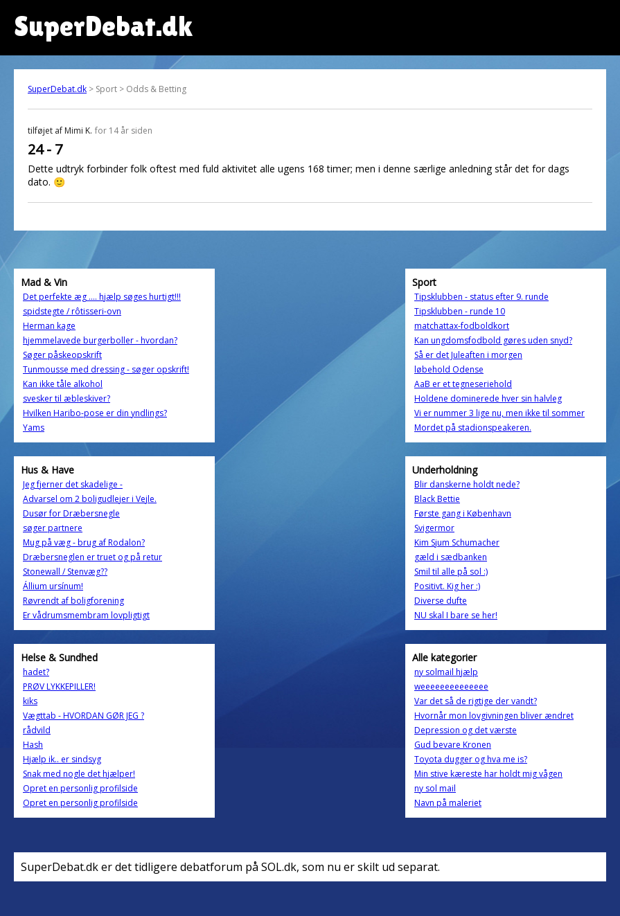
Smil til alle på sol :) (451, 571)
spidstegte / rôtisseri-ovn (72, 311)
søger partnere (52, 528)
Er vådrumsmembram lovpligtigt (86, 615)
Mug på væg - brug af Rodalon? (84, 542)
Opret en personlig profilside (80, 788)
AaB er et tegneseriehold (463, 384)
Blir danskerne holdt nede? (467, 484)
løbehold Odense (449, 369)
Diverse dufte (440, 601)
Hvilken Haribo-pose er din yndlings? (95, 413)
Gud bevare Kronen (452, 745)
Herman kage (49, 326)
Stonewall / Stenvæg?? (65, 571)
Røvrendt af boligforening (73, 601)
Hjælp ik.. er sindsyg (62, 759)
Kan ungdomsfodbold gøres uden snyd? (493, 340)
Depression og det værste (465, 730)
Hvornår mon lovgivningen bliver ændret (494, 715)
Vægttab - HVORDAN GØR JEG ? (83, 715)
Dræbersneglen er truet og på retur (92, 557)
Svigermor (434, 528)
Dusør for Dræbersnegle (71, 513)
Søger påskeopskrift (62, 355)
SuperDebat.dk (57, 89)
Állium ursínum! (53, 586)
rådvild (37, 730)
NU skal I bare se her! (455, 615)
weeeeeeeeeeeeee (451, 686)
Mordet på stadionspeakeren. (472, 427)
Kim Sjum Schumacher (456, 542)
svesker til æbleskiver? (66, 398)
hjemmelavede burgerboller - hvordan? (100, 340)
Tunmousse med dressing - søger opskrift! (106, 369)
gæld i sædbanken (450, 557)
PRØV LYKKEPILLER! (59, 686)
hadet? (36, 672)
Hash (33, 745)
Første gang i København (462, 513)
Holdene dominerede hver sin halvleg (488, 398)
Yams (33, 427)
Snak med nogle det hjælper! (79, 774)
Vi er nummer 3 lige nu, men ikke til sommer (499, 413)
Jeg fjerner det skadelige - (73, 484)
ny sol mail (435, 788)
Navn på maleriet (447, 803)
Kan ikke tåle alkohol (63, 384)
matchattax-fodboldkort (461, 326)
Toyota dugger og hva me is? (470, 759)
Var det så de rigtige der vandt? (475, 701)
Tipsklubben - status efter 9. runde (481, 297)
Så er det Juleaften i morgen (468, 355)
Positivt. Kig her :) (447, 586)
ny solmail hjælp (446, 672)
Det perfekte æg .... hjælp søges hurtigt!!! (102, 297)
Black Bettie (437, 499)
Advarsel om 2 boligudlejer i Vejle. (90, 499)
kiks (30, 701)
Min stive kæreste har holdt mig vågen (488, 774)
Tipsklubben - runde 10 (459, 311)
